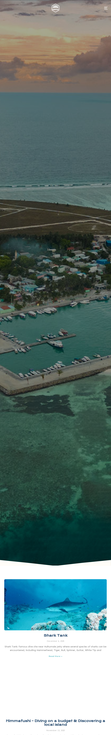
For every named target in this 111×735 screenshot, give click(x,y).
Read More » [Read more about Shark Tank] (55, 656)
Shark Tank (56, 636)
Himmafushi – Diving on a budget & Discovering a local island (55, 723)
